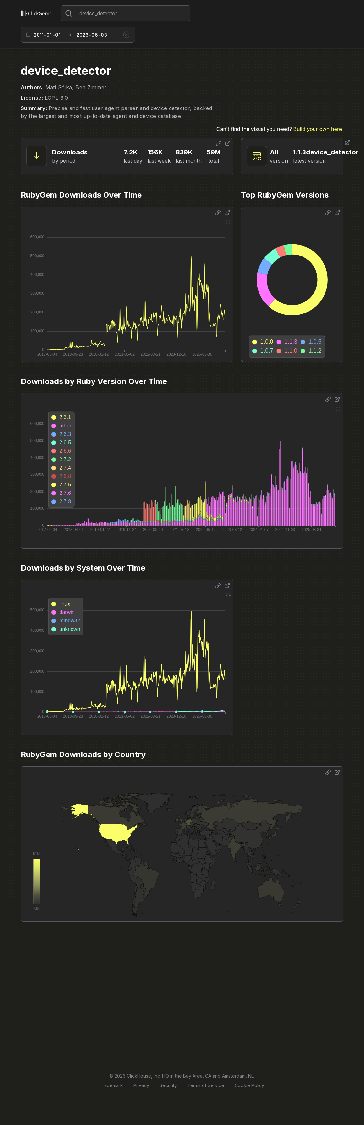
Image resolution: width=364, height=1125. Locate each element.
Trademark (111, 1085)
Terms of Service (205, 1085)
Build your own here (317, 129)
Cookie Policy (249, 1085)
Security (168, 1085)
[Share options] (218, 143)
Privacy (141, 1085)
